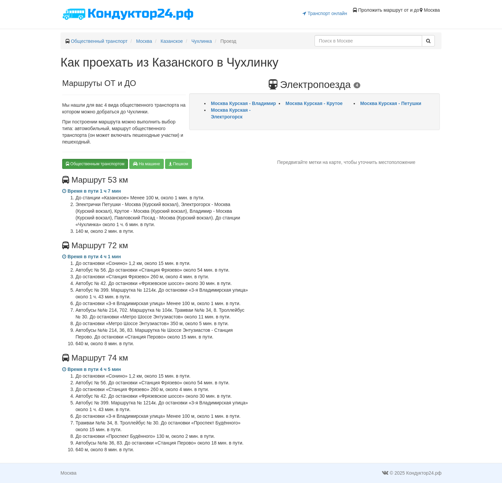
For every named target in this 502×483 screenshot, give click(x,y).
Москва (144, 41)
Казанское (172, 41)
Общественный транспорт (99, 41)
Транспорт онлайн (324, 13)
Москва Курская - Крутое (314, 103)
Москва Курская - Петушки (390, 103)
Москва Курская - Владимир (243, 103)
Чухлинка (202, 41)
